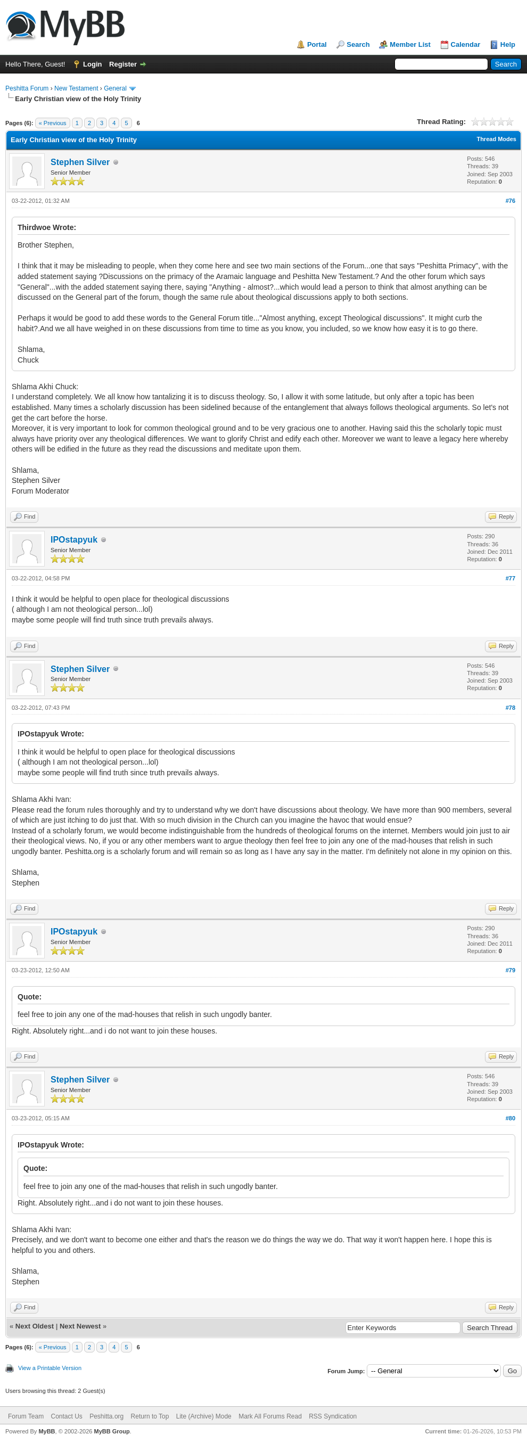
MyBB (46, 1431)
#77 (510, 578)
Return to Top (150, 1416)
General (115, 88)
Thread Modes (496, 139)
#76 (510, 201)
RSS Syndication (333, 1416)
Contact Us (66, 1416)
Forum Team (26, 1416)
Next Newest (80, 1326)
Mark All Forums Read (270, 1416)
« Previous (53, 123)
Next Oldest (34, 1326)
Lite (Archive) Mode (204, 1416)
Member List (410, 44)
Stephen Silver (80, 162)
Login (92, 64)
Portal (317, 44)
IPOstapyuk (74, 539)
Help (507, 44)
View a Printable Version (49, 1368)
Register (123, 64)
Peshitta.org (106, 1416)
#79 (510, 970)
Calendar (466, 44)
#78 (510, 707)
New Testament (76, 88)
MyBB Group (111, 1431)
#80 (510, 1118)
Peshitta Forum (26, 88)
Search (358, 44)
